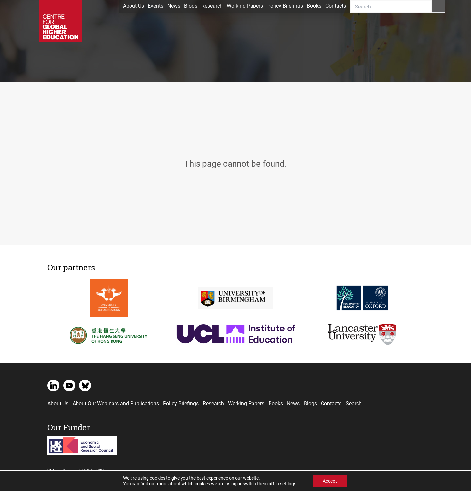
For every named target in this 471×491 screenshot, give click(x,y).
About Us (133, 5)
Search (354, 403)
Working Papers (245, 5)
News (173, 5)
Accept (330, 481)
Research (212, 5)
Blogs (190, 5)
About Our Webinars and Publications (116, 403)
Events (155, 5)
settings (288, 484)
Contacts (335, 5)
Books (314, 5)
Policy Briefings (285, 5)
